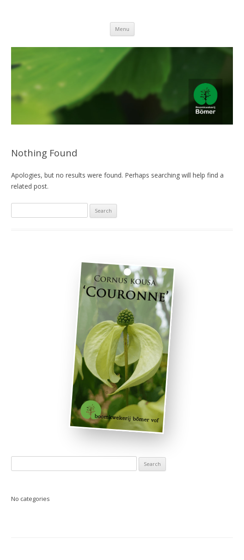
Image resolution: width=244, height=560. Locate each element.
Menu (122, 28)
